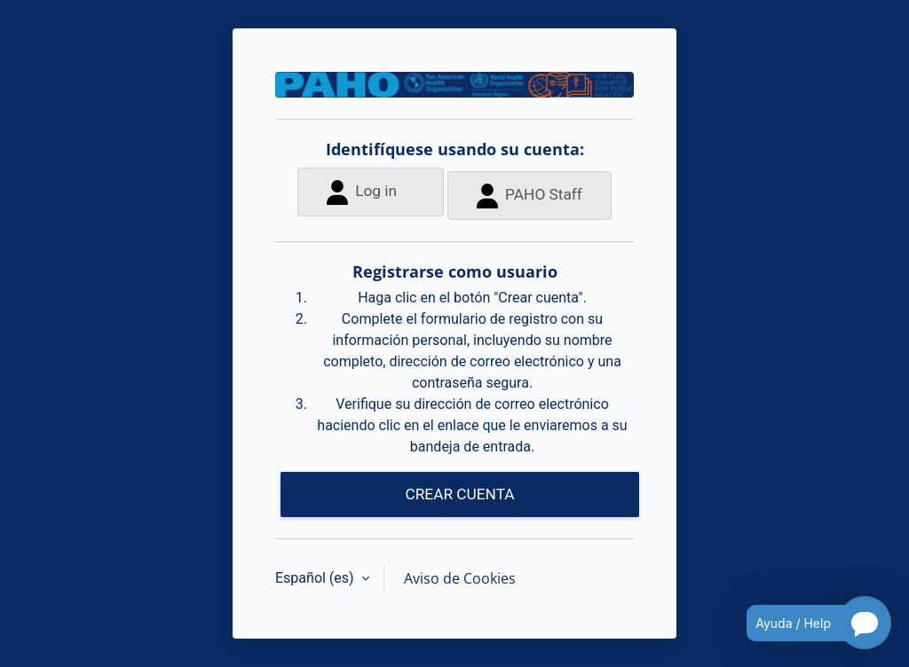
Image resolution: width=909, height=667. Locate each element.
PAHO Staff (529, 196)
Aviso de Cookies (460, 578)
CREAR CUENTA (459, 494)
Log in (362, 192)
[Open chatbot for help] (805, 622)
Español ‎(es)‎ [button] (316, 577)
